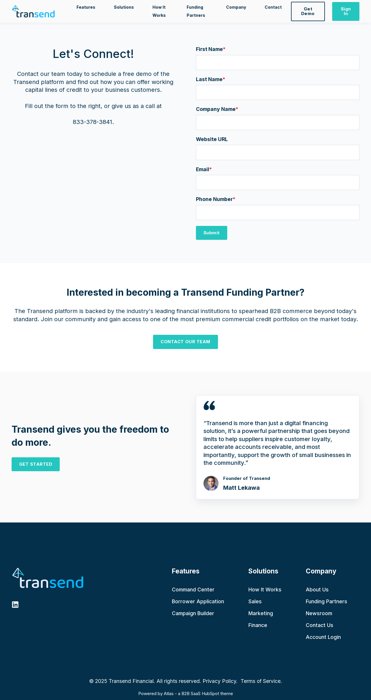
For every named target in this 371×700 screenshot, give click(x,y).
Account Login (323, 637)
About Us (317, 589)
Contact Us (319, 625)
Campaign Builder (193, 613)
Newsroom (319, 613)
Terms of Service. (260, 681)
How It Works (264, 589)
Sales (255, 601)
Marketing (260, 613)
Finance (257, 625)
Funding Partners (326, 601)
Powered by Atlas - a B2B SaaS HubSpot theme (185, 693)
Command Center (193, 589)
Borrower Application (198, 601)
